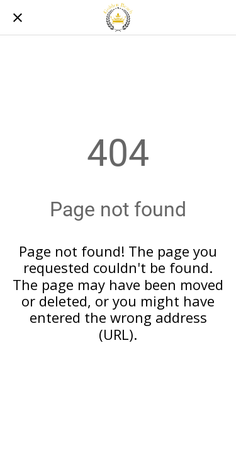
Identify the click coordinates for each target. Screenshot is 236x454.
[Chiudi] (17, 17)
